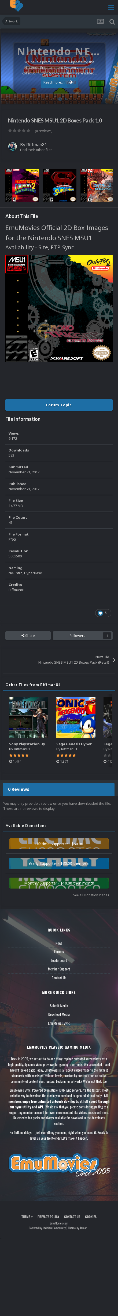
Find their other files (36, 149)
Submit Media (59, 1005)
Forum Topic (59, 404)
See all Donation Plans (91, 895)
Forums (59, 951)
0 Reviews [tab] (18, 789)
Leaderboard (59, 960)
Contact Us (59, 977)
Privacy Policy (48, 1216)
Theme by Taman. (78, 1228)
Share (28, 636)
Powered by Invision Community (47, 1228)
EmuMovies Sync (59, 1023)
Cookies (91, 1216)
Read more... (58, 82)
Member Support (59, 969)
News (59, 943)
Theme (27, 1216)
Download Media (59, 1014)
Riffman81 (36, 145)
